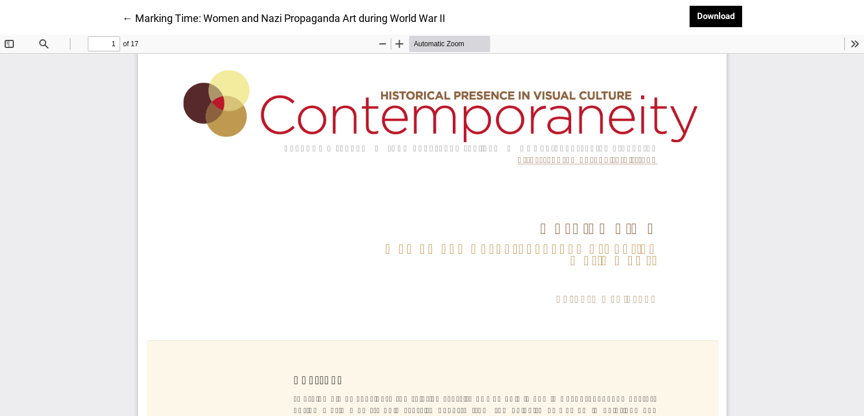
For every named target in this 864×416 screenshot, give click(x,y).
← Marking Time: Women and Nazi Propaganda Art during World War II (283, 17)
